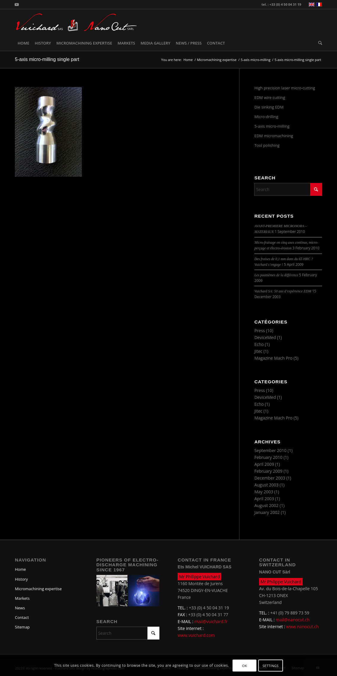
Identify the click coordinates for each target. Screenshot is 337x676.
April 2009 (264, 464)
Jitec (258, 351)
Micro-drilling (266, 116)
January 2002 (267, 512)
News (20, 608)
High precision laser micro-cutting (284, 88)
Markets (22, 598)
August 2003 (266, 485)
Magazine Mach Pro (273, 358)
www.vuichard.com (196, 635)
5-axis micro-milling (272, 126)
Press (259, 330)
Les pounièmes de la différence (276, 275)
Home (20, 569)
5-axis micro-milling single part (47, 59)
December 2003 (269, 478)
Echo (259, 344)
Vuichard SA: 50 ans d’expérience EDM (282, 291)
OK (244, 665)
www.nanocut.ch (302, 626)
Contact (22, 617)
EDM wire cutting (269, 97)
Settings (270, 665)
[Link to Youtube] (16, 4)
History (21, 579)
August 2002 (266, 505)
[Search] (319, 43)
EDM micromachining (273, 135)
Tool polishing (266, 145)
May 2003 (263, 492)
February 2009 (268, 471)
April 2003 (264, 498)
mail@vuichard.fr (210, 621)
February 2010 (268, 457)
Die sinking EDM (269, 107)
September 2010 (270, 450)
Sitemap (22, 627)
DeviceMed (265, 337)
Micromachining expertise (38, 588)
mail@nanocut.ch (293, 619)
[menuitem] (23, 43)
